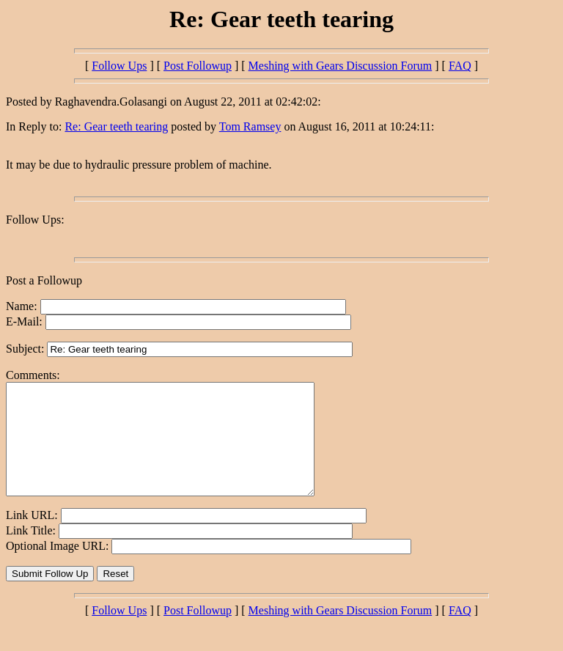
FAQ (460, 65)
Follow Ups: (35, 219)
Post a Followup (44, 280)
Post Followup (197, 65)
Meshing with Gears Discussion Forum (341, 65)
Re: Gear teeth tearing (116, 126)
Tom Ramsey (250, 126)
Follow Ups (119, 65)
